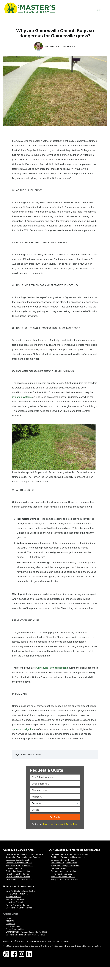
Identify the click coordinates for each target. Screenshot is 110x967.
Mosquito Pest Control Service (19, 879)
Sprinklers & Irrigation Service (19, 863)
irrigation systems (22, 397)
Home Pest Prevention (15, 902)
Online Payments (13, 926)
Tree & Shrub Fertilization (17, 894)
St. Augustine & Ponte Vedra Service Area (74, 849)
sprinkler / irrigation (23, 729)
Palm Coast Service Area (18, 886)
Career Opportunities (15, 929)
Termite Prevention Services (18, 877)
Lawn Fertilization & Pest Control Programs (24, 854)
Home (8, 918)
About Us (10, 921)
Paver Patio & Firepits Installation (65, 865)
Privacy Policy (63, 941)
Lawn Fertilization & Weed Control (20, 891)
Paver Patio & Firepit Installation (19, 865)
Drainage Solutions (14, 868)
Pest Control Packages (15, 899)
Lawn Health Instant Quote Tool (60, 824)
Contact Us (10, 923)
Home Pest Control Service (17, 874)
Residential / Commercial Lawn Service (23, 857)
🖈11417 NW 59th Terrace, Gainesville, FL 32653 (26, 932)
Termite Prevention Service (63, 877)
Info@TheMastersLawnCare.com (41, 941)
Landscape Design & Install (17, 860)
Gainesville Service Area (18, 849)
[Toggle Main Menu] (101, 10)
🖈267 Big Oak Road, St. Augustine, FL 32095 (25, 935)
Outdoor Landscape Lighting (18, 871)
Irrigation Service (13, 896)
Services (36, 803)
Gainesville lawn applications (52, 667)
